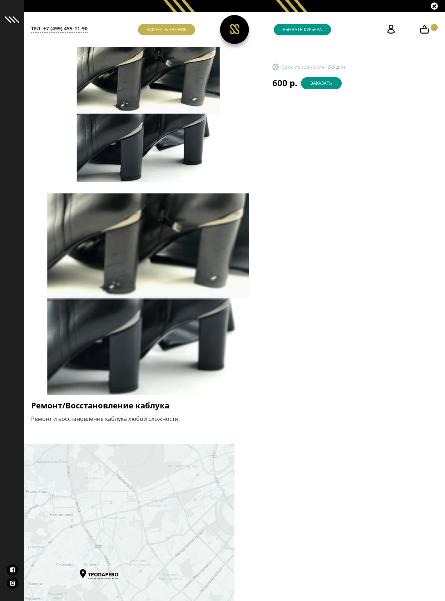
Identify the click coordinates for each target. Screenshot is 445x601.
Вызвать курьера (302, 29)
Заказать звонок (167, 29)
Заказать (321, 83)
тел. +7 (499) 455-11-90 (59, 28)
